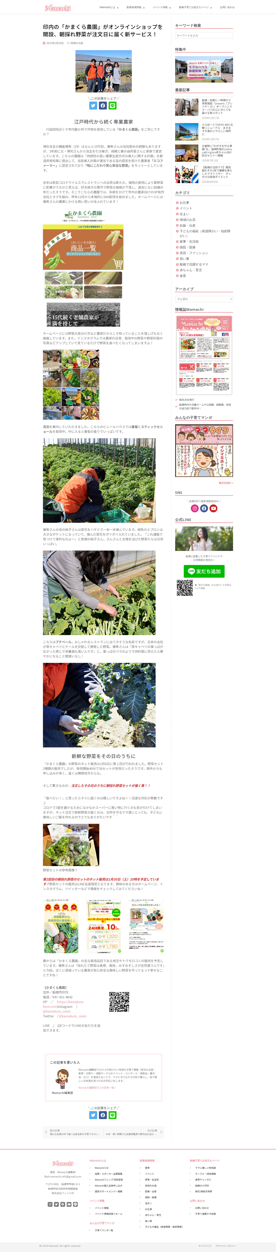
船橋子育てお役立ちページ (195, 8)
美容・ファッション (194, 253)
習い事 (184, 259)
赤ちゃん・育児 (191, 270)
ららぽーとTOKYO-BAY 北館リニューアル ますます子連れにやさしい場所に (217, 129)
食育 (183, 276)
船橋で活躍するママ (194, 264)
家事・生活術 (189, 241)
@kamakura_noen (56, 1011)
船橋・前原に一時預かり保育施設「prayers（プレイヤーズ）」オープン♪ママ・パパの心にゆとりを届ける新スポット (217, 106)
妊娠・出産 (188, 225)
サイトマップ (205, 1245)
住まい (184, 214)
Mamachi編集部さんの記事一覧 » (97, 1087)
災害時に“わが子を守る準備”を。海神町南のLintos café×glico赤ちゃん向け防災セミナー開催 (217, 150)
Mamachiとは (109, 8)
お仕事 (184, 202)
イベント (186, 208)
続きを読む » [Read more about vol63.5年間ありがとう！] (226, 483)
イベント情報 (162, 8)
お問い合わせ (227, 7)
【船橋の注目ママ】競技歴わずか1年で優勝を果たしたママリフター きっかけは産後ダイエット (217, 172)
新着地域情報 (136, 8)
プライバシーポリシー (226, 1245)
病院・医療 (188, 247)
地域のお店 (77, 43)
